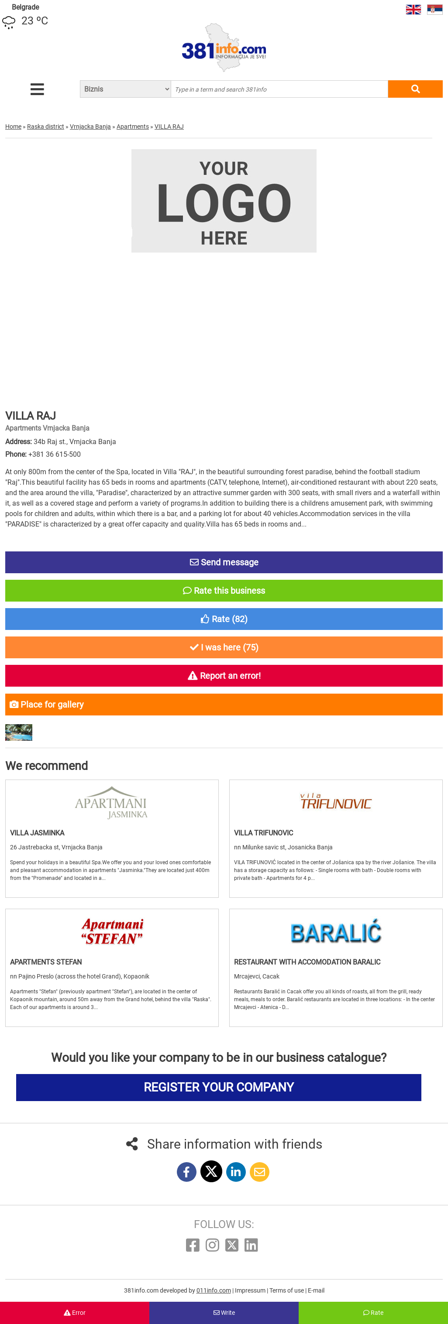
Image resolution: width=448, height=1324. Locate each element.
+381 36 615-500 (54, 454)
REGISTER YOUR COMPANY (219, 1087)
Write (224, 1312)
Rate (373, 1312)
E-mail (316, 1290)
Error (75, 1312)
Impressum (251, 1290)
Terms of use (287, 1290)
